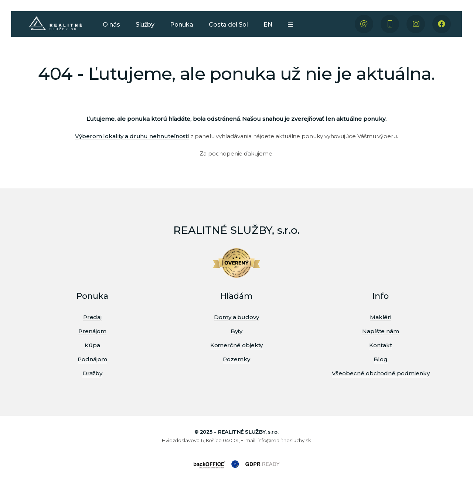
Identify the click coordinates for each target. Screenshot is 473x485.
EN (267, 24)
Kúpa (92, 345)
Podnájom (92, 359)
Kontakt (380, 345)
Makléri (380, 317)
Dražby (92, 373)
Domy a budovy (236, 317)
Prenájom (92, 331)
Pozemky (236, 359)
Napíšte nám (380, 331)
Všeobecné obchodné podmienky (381, 373)
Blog (381, 359)
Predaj (92, 317)
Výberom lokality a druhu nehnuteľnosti (132, 136)
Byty (237, 331)
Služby (145, 24)
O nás (111, 24)
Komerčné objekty (236, 345)
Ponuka (181, 24)
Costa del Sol (228, 24)
